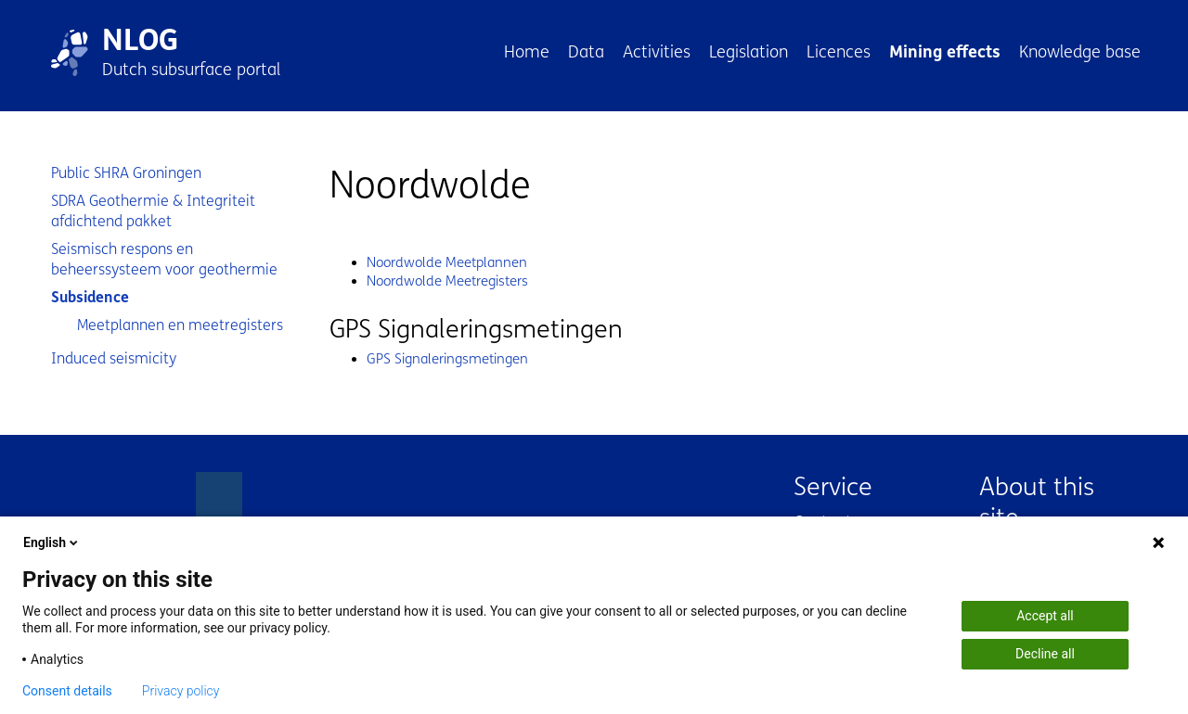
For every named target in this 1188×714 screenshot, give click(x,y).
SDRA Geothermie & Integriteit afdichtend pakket (153, 211)
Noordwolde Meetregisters (447, 281)
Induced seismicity (113, 358)
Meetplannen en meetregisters (180, 325)
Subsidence (90, 297)
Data (586, 52)
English (52, 542)
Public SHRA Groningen (126, 173)
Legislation (748, 52)
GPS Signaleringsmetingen (447, 359)
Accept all (1045, 615)
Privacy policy (181, 690)
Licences (839, 52)
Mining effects (945, 52)
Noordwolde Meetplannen (447, 262)
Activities (657, 52)
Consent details (67, 690)
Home (526, 52)
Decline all (1045, 653)
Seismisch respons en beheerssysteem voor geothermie (164, 259)
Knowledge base (1080, 52)
